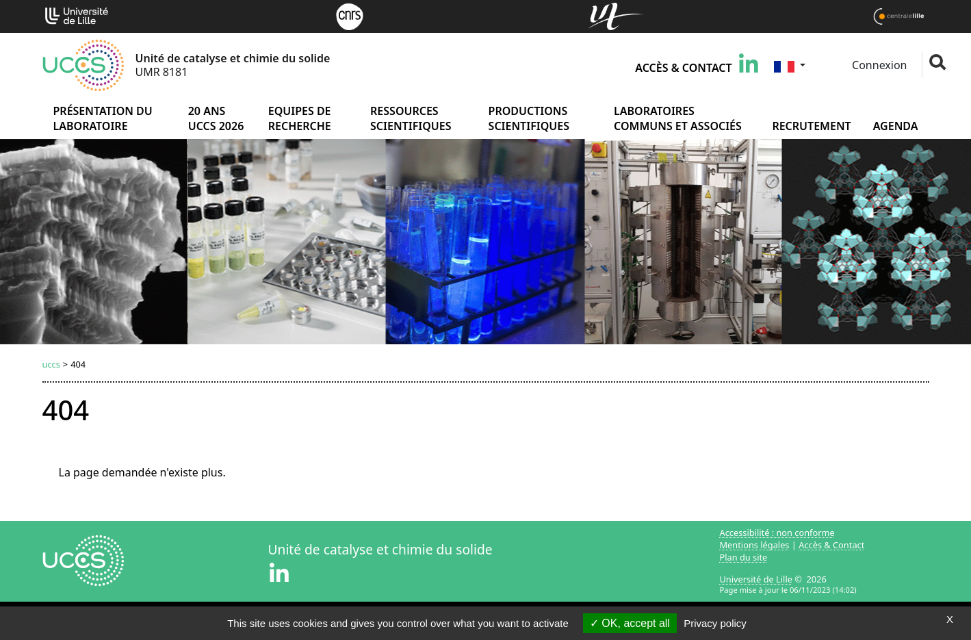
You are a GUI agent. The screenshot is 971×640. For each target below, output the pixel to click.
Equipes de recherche (299, 118)
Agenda (895, 125)
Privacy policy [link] (715, 623)
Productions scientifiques (529, 118)
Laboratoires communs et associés (678, 118)
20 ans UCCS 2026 (216, 118)
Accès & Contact (683, 67)
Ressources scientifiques (410, 118)
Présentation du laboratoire (103, 118)
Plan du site (744, 557)
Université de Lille (756, 579)
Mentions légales (755, 545)
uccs (51, 364)
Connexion (878, 65)
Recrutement (811, 125)
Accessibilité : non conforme (777, 532)
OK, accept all (630, 623)
